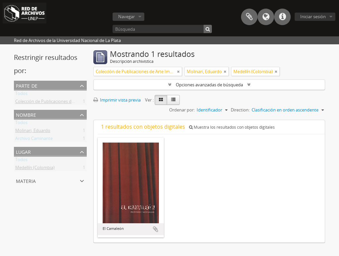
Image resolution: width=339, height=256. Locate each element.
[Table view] (173, 100)
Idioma (266, 17)
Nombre (26, 114)
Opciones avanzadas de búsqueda (209, 85)
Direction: (240, 110)
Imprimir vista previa (117, 100)
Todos (21, 95)
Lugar (23, 151)
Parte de (26, 85)
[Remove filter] (178, 71)
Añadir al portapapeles (155, 229)
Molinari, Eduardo (32, 132)
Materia (26, 180)
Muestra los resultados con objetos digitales (232, 127)
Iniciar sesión (313, 17)
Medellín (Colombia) (35, 169)
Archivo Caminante (34, 140)
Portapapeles (249, 17)
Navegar (126, 17)
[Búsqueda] (162, 29)
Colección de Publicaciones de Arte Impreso (58, 103)
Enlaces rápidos (282, 17)
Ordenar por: (182, 110)
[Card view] (161, 100)
